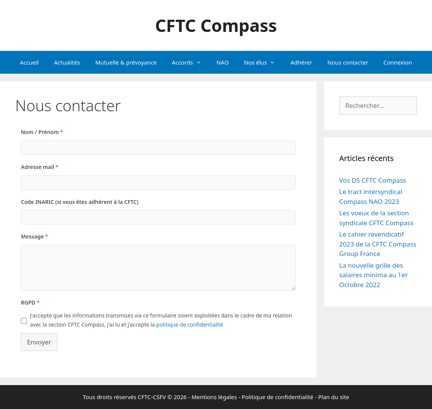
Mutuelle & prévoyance (126, 62)
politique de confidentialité (189, 324)
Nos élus (263, 62)
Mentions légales (214, 397)
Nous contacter (348, 62)
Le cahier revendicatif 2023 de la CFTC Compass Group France (377, 244)
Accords (190, 62)
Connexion (397, 62)
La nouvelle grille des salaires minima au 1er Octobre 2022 (373, 275)
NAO (223, 62)
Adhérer (301, 62)
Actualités (67, 62)
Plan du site (333, 397)
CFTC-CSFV (152, 397)
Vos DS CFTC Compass (372, 180)
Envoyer (39, 342)
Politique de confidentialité (277, 397)
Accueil (29, 62)
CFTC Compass (216, 25)
